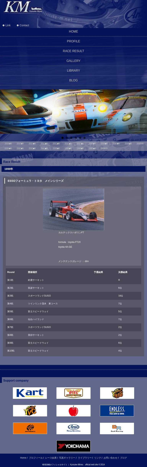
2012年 (56, 143)
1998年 (80, 148)
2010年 (80, 143)
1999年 (68, 148)
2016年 (8, 143)
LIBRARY (73, 70)
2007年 (116, 143)
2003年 (20, 148)
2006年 (128, 143)
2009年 (92, 143)
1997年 (92, 148)
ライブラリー (85, 457)
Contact (24, 25)
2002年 (32, 148)
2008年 (104, 143)
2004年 (8, 148)
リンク (97, 457)
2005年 (140, 143)
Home (23, 457)
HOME (73, 31)
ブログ (123, 457)
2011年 (68, 143)
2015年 (20, 143)
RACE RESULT (73, 51)
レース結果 (51, 457)
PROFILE (73, 41)
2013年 (44, 143)
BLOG (73, 80)
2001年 (44, 148)
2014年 (32, 143)
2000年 (56, 148)
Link (8, 25)
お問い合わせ (110, 457)
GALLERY (73, 60)
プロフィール (36, 457)
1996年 (104, 148)
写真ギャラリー (67, 457)
